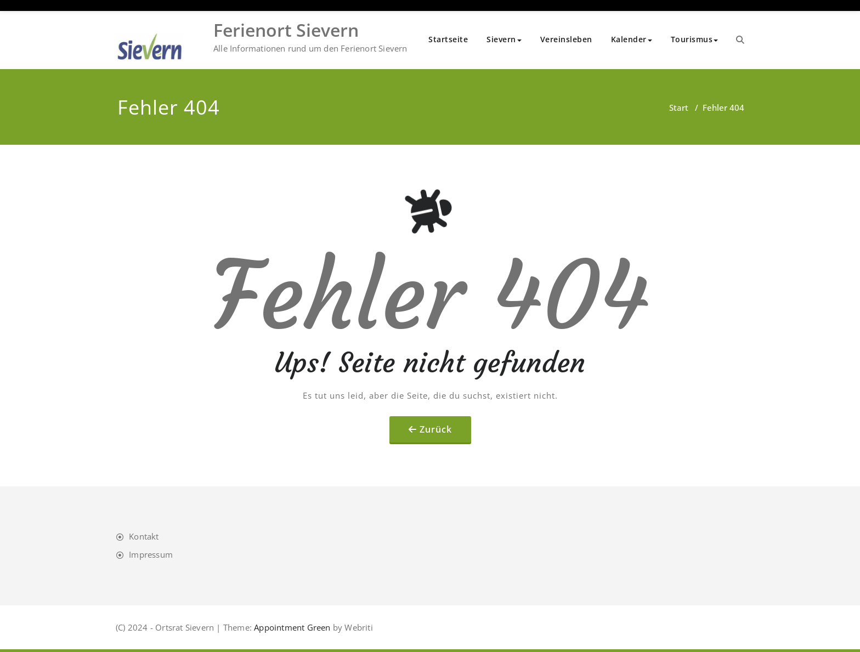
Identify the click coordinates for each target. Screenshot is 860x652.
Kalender (631, 39)
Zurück (436, 429)
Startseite (448, 39)
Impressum (151, 554)
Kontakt (144, 536)
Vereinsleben (566, 39)
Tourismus (694, 39)
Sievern (504, 39)
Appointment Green (291, 627)
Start (678, 107)
